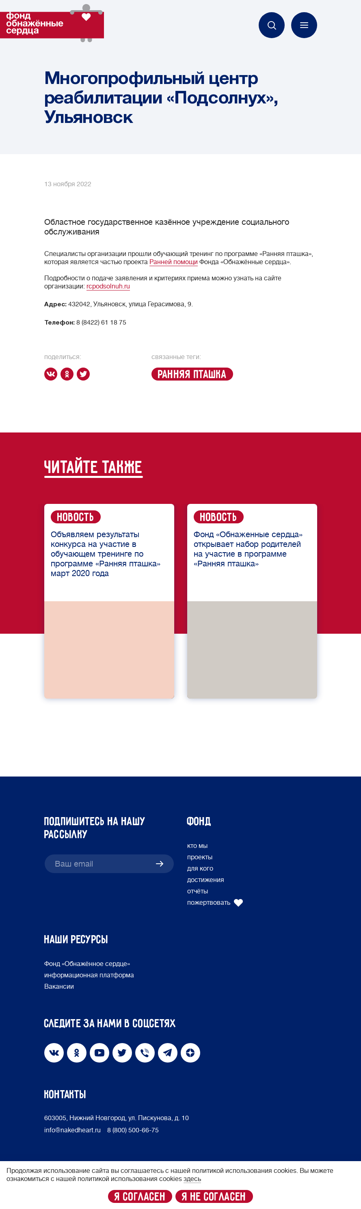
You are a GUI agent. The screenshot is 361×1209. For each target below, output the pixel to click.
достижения (205, 880)
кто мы (197, 846)
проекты (199, 857)
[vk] (52, 374)
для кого (200, 868)
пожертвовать (215, 903)
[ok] (69, 374)
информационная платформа (89, 975)
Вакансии (59, 986)
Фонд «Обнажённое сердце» (87, 964)
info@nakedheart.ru (72, 1130)
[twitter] (85, 374)
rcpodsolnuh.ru (108, 286)
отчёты (197, 891)
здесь (192, 1179)
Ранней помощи (173, 262)
